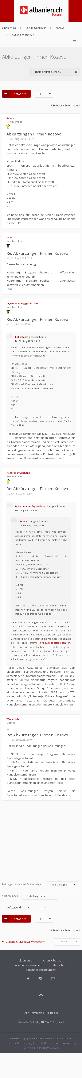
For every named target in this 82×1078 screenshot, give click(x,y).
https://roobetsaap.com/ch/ (55, 642)
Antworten (14, 94)
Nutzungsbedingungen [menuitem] (41, 970)
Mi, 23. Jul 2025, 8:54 (18, 324)
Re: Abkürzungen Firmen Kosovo (37, 253)
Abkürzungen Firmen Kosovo (34, 56)
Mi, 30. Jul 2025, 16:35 (19, 493)
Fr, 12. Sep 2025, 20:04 (20, 739)
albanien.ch (26, 960)
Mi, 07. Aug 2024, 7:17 (19, 258)
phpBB (28, 1038)
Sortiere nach (30, 896)
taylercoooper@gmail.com (22, 303)
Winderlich (13, 719)
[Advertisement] (39, 843)
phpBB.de (45, 1043)
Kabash (11, 118)
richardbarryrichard (18, 472)
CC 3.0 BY (54, 1047)
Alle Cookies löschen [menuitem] (28, 965)
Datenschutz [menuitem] (59, 965)
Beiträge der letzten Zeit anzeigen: (40, 884)
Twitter (27, 1047)
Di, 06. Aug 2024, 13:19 (20, 139)
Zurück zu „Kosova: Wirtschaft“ (25, 942)
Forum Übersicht (53, 960)
